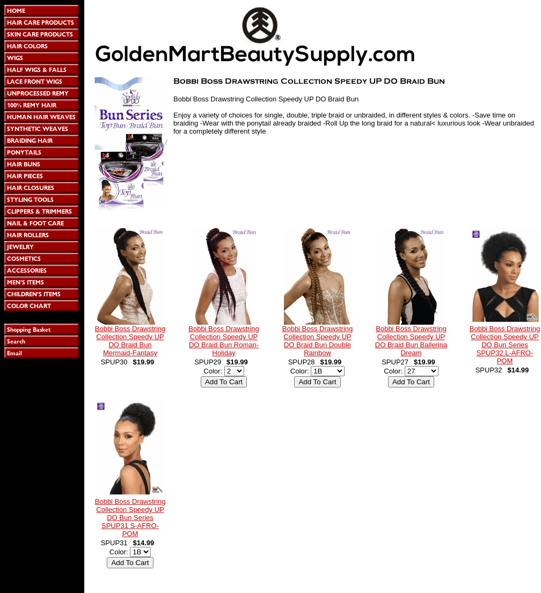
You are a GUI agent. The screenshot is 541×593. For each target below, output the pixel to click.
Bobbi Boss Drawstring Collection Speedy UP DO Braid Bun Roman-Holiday (223, 341)
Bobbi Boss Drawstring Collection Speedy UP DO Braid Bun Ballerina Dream (411, 341)
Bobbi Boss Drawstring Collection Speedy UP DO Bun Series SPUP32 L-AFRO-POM (505, 345)
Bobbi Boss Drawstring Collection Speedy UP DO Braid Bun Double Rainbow (317, 341)
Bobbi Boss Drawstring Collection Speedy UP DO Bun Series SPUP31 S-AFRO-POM (130, 517)
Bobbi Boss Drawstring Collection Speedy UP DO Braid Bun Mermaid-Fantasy (130, 341)
